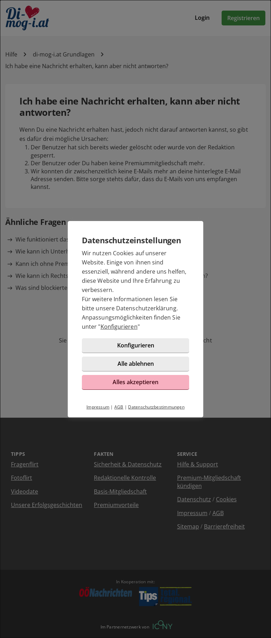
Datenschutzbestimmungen (156, 407)
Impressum (97, 407)
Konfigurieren (119, 326)
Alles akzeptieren (135, 382)
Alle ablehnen (136, 364)
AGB (119, 407)
